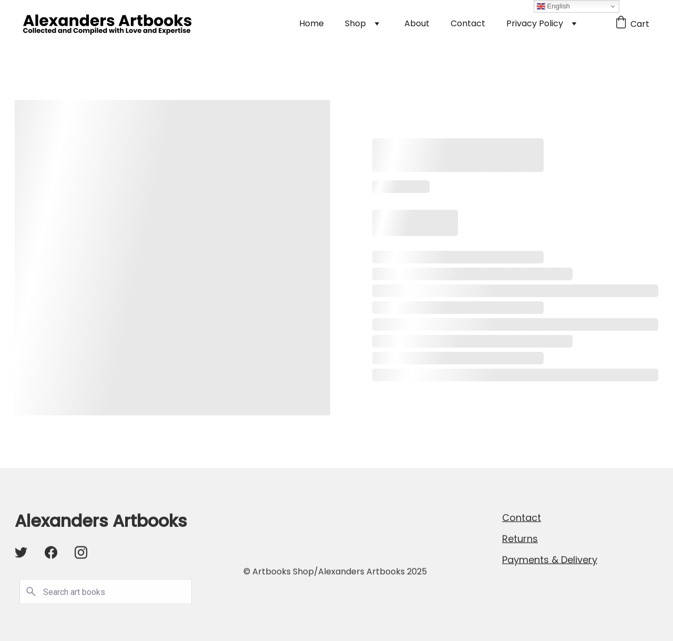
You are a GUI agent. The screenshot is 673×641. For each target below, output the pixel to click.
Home (311, 23)
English (553, 6)
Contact (468, 23)
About (417, 23)
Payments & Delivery (549, 560)
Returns (520, 539)
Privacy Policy (534, 23)
